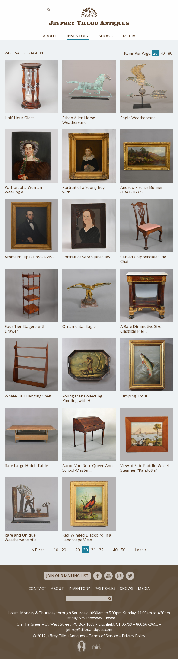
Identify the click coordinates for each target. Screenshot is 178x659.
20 (155, 53)
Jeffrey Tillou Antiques (89, 16)
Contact (37, 588)
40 (163, 53)
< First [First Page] (38, 550)
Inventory (78, 35)
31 (93, 550)
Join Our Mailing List (67, 575)
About (50, 35)
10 (56, 550)
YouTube (108, 576)
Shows (106, 35)
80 (170, 53)
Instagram (119, 576)
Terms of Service (103, 635)
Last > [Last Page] (141, 550)
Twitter (130, 576)
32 (101, 550)
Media (129, 35)
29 (77, 550)
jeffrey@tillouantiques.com (89, 629)
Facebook (97, 576)
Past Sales (15, 53)
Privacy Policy (133, 635)
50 (123, 550)
